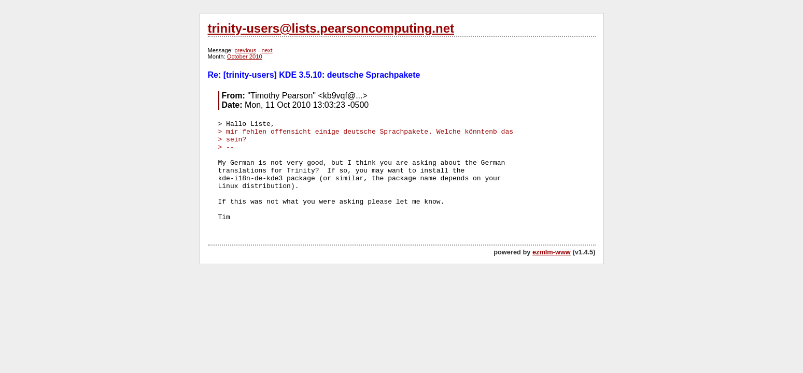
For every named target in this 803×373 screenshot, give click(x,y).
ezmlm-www (551, 252)
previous (245, 50)
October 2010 (244, 56)
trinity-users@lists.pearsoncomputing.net (331, 28)
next (266, 50)
